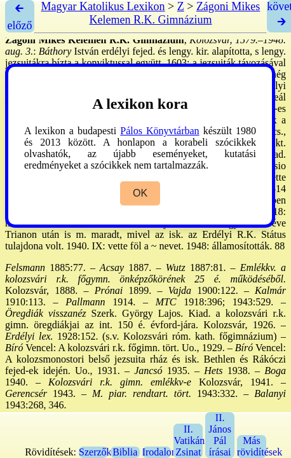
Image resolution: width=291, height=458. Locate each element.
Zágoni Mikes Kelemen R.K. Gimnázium (175, 13)
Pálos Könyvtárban (159, 130)
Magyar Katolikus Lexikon (103, 6)
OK (140, 193)
